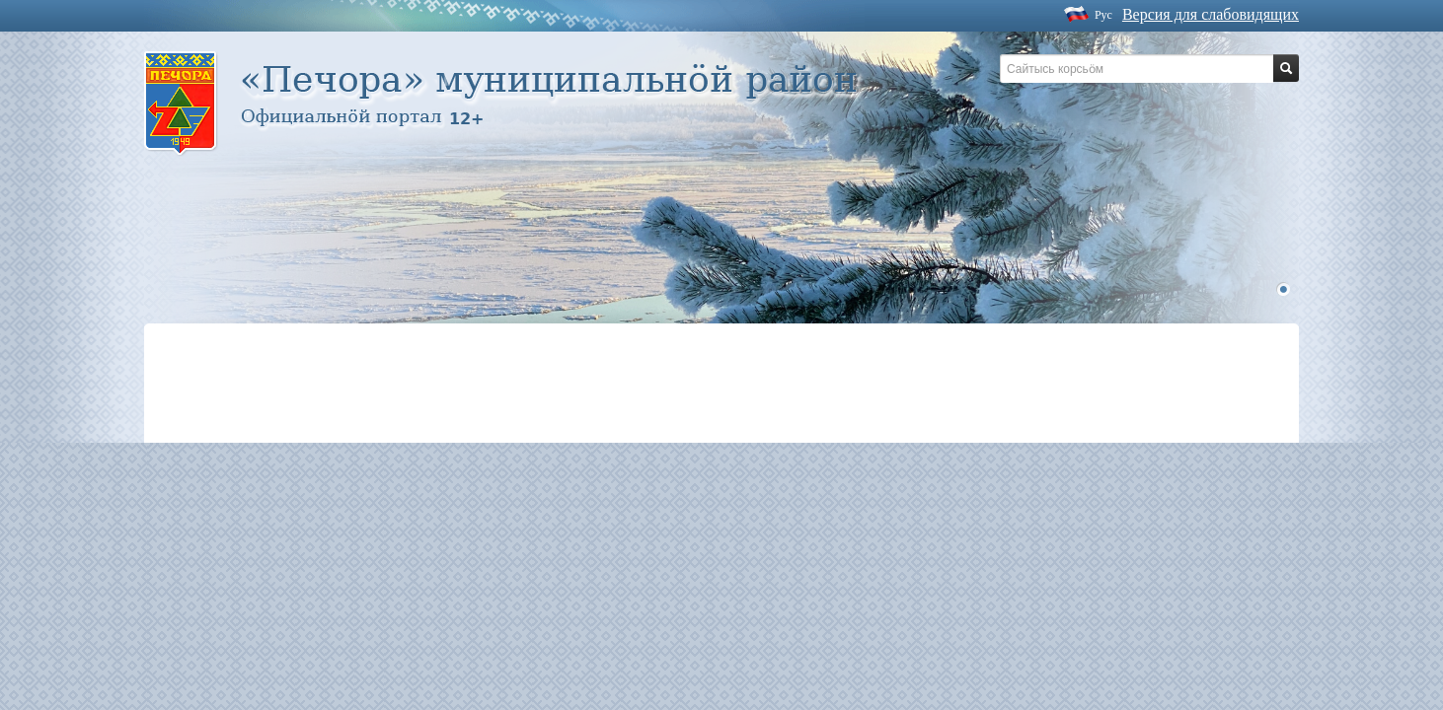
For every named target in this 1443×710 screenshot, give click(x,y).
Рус (1103, 15)
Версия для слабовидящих (1210, 14)
